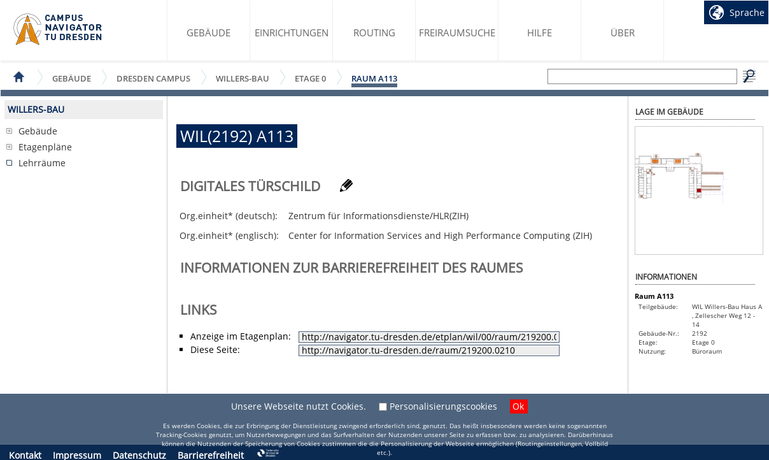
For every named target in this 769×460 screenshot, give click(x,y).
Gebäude (208, 32)
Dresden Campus (153, 78)
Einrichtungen (291, 32)
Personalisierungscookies (443, 406)
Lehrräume (42, 163)
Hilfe (539, 32)
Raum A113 (374, 78)
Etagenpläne (45, 147)
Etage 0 (310, 78)
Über (622, 32)
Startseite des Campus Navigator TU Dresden (58, 29)
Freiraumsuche (457, 32)
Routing (374, 32)
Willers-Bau (242, 78)
